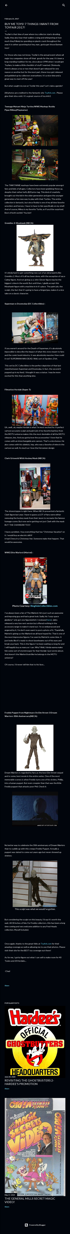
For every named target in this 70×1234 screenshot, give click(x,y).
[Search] (63, 4)
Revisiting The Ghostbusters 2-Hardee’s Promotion (29, 1082)
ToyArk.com (50, 93)
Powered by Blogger (35, 1225)
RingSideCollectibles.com (44, 605)
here (49, 620)
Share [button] (7, 985)
